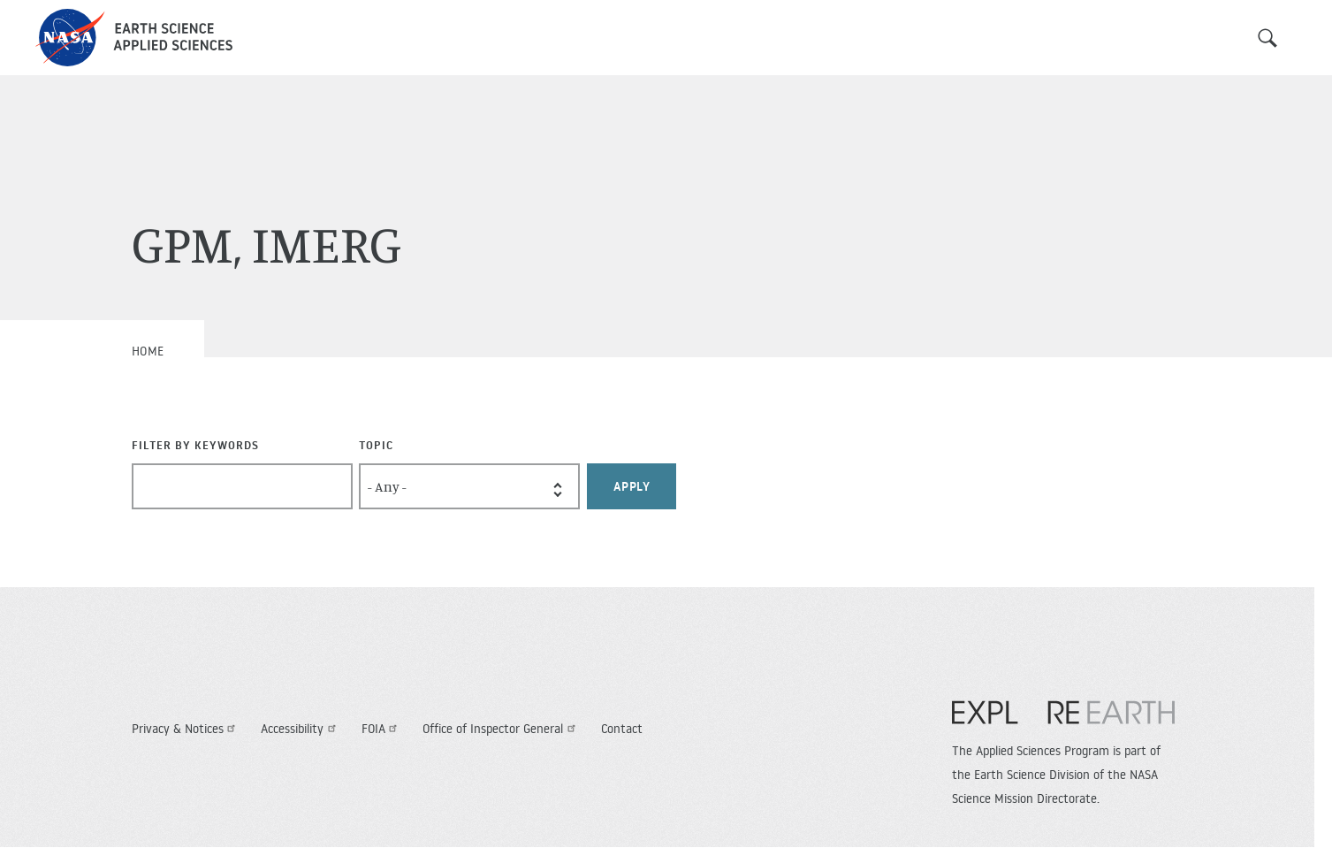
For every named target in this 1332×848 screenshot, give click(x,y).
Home (148, 351)
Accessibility (300, 729)
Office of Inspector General (501, 729)
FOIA (382, 729)
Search (1267, 38)
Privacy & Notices (186, 729)
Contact (622, 729)
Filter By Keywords (195, 445)
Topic (376, 445)
